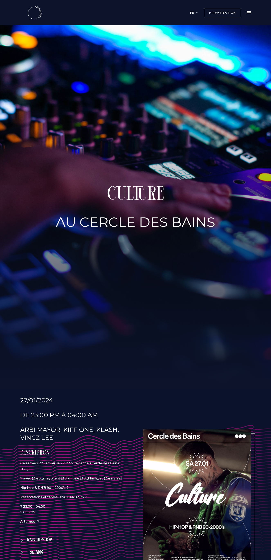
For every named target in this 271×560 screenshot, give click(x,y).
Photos (161, 524)
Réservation (39, 316)
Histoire (142, 524)
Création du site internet (115, 542)
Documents (184, 524)
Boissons (121, 524)
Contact (209, 524)
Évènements (95, 524)
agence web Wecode (157, 542)
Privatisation (66, 524)
